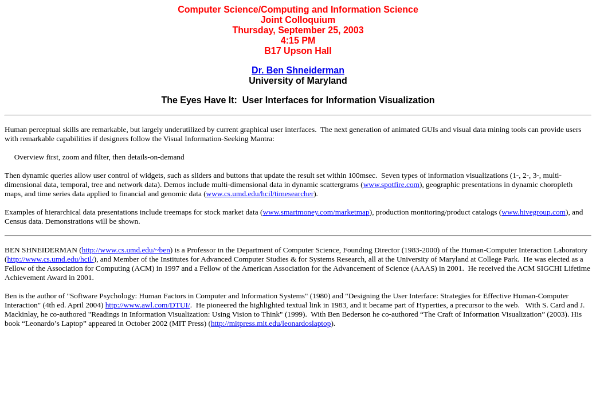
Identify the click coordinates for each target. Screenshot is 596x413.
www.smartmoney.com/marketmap (315, 212)
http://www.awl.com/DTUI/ (147, 305)
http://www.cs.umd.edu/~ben (126, 250)
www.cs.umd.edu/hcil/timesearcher (260, 193)
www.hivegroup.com (533, 212)
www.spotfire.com (391, 184)
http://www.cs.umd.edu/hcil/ (50, 259)
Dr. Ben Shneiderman (298, 70)
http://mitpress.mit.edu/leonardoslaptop (271, 323)
